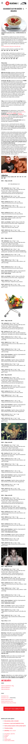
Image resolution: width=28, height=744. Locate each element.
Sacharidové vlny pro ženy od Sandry (8, 702)
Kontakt (6, 736)
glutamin (20, 113)
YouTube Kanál (7, 739)
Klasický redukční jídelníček (6, 699)
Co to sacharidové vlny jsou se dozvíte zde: (11, 46)
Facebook (6, 735)
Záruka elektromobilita (9, 740)
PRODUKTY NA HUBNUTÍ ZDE (14, 709)
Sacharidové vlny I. (5, 696)
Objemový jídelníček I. (5, 689)
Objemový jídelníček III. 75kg (7, 685)
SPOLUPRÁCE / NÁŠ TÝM (9, 733)
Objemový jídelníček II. (5, 687)
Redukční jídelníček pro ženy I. (7, 701)
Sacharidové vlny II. (5, 697)
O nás (5, 737)
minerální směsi (4, 116)
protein (23, 111)
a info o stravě (10, 730)
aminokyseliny (10, 113)
